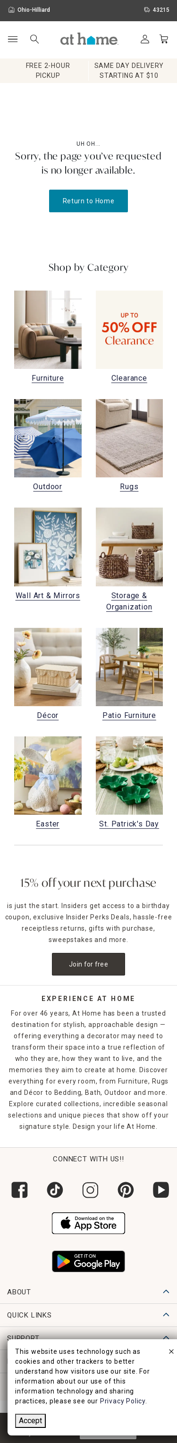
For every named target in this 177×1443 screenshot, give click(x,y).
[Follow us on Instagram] (88, 1189)
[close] (171, 1353)
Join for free (88, 964)
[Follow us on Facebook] (17, 1189)
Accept (30, 1420)
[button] (89, 39)
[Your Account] (145, 39)
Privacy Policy (122, 1401)
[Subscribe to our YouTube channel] (159, 1189)
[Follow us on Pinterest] (124, 1189)
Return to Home (89, 201)
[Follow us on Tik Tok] (53, 1189)
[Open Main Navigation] (12, 39)
